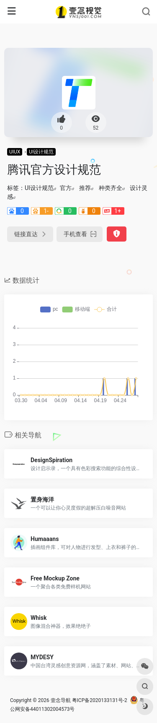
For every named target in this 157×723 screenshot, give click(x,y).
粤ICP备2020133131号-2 (99, 700)
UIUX (14, 152)
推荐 (85, 188)
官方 (66, 188)
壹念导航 (61, 700)
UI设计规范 (41, 152)
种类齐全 (110, 188)
